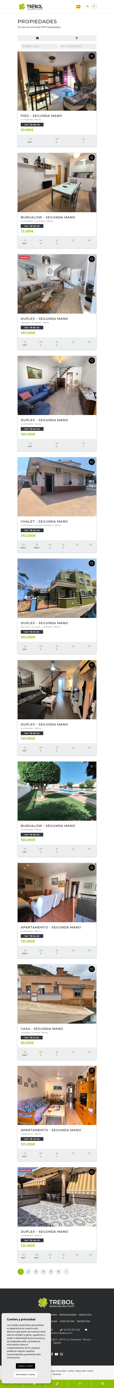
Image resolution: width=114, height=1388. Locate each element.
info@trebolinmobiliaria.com (57, 1333)
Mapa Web (81, 1371)
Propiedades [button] (68, 1314)
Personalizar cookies (25, 1374)
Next (92, 81)
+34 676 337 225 (70, 1329)
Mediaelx (57, 1374)
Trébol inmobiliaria (31, 6)
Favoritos (83, 1321)
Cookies (70, 1371)
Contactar (67, 1321)
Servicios (85, 1314)
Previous (21, 81)
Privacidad (61, 1371)
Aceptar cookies (25, 1365)
